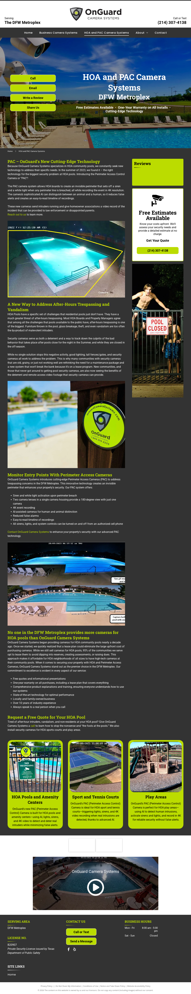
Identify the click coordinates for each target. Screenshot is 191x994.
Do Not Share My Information (68, 986)
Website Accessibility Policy (138, 986)
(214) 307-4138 (172, 22)
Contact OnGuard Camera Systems (28, 531)
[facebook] (68, 950)
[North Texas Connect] (109, 845)
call (33, 725)
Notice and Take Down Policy (112, 986)
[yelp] (74, 950)
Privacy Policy (46, 986)
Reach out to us (17, 214)
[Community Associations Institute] (82, 845)
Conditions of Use (90, 986)
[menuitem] (28, 32)
